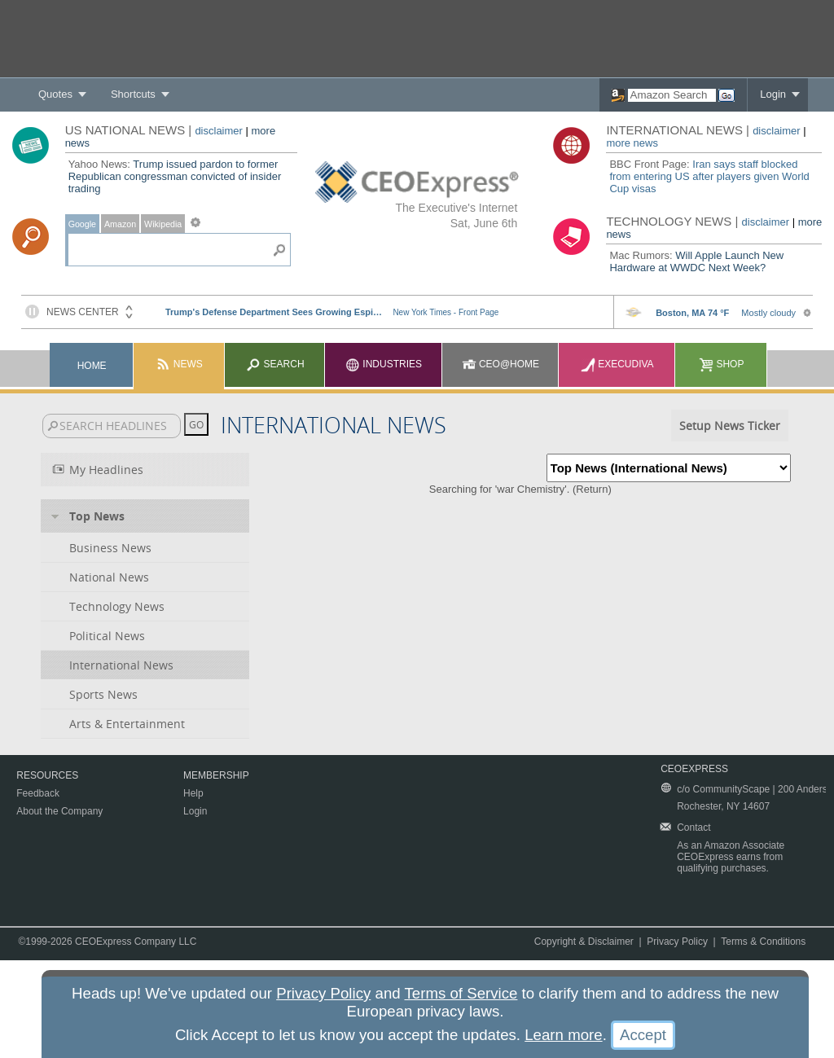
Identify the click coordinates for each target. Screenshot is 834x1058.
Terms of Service (461, 993)
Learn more (563, 1034)
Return (592, 489)
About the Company (59, 811)
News (179, 364)
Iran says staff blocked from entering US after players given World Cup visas (709, 176)
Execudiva (617, 364)
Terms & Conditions (763, 941)
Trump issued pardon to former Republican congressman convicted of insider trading (175, 176)
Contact (693, 827)
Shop (721, 364)
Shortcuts (133, 94)
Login (773, 94)
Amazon (120, 224)
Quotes (55, 94)
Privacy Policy (677, 941)
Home (92, 365)
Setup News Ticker (729, 425)
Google (82, 224)
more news (632, 143)
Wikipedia (163, 224)
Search (275, 364)
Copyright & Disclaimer (584, 941)
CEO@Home (501, 364)
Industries (383, 364)
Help (193, 793)
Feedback (37, 793)
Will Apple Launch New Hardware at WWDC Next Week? (696, 261)
